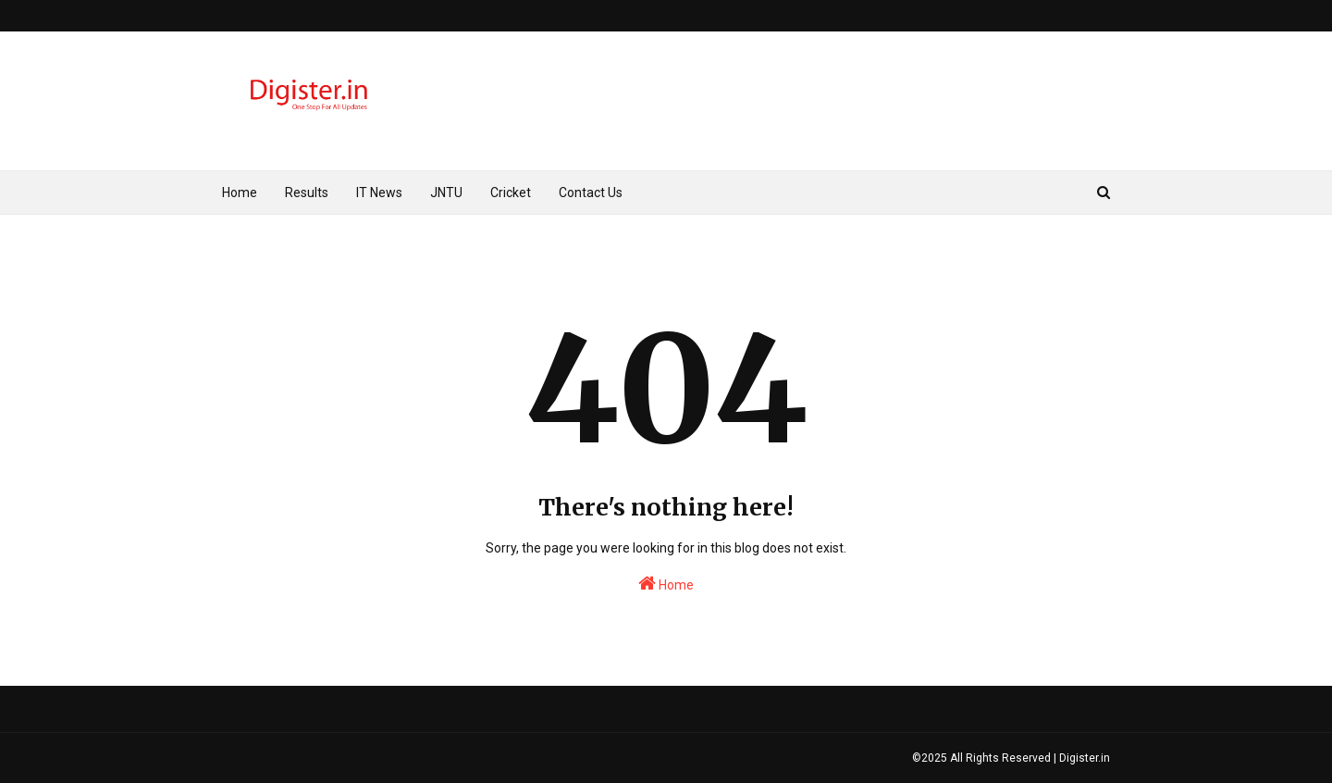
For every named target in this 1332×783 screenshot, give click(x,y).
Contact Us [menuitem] (591, 192)
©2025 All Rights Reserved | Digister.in (1011, 758)
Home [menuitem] (239, 192)
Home (666, 583)
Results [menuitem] (306, 192)
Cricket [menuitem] (510, 192)
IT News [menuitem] (379, 192)
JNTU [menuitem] (446, 192)
